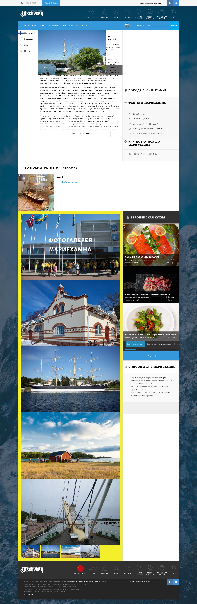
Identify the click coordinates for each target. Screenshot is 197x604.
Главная (43, 25)
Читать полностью (80, 134)
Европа (55, 25)
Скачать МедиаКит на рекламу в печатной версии (88, 582)
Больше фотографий (110, 521)
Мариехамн (83, 25)
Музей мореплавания (69, 182)
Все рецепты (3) (150, 356)
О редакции (28, 594)
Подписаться (51, 3)
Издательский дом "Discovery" (31, 13)
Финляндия (68, 25)
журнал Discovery (31, 570)
